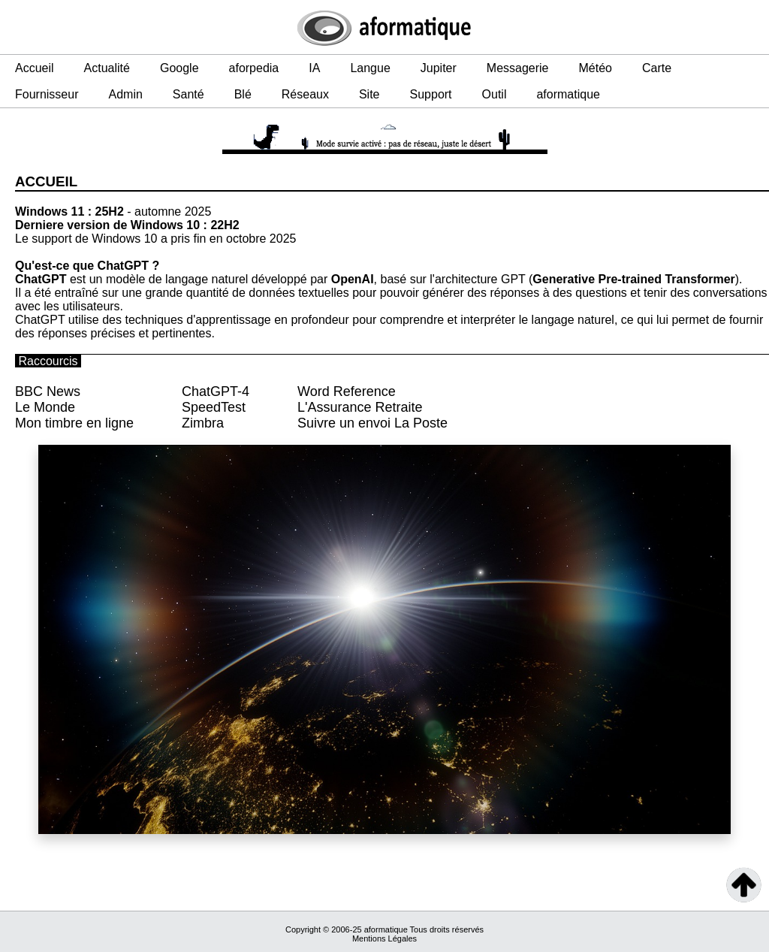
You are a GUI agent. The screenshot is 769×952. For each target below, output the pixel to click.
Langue (370, 68)
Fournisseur (46, 94)
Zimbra (203, 423)
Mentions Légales (384, 938)
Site (369, 94)
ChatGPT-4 (215, 391)
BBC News (47, 391)
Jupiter (439, 68)
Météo (595, 68)
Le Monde (45, 407)
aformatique (568, 94)
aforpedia (254, 68)
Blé (243, 94)
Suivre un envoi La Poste (372, 423)
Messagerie (518, 68)
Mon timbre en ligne (74, 423)
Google (179, 68)
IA (314, 68)
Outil (494, 94)
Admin (125, 94)
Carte (656, 68)
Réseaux (305, 94)
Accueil (34, 68)
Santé (188, 94)
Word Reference (346, 391)
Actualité (107, 68)
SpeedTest (214, 407)
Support (431, 94)
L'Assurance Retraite (360, 407)
